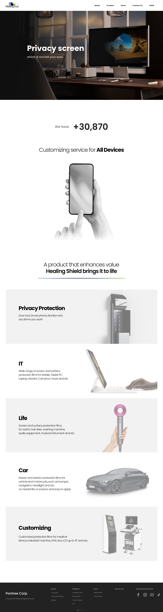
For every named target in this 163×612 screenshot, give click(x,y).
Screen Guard (77, 600)
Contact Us (137, 5)
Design (53, 600)
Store (123, 5)
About (97, 5)
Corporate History (57, 596)
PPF (73, 604)
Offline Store (98, 593)
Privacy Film (76, 596)
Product (110, 5)
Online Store (98, 596)
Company (54, 593)
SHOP (151, 5)
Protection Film (77, 593)
